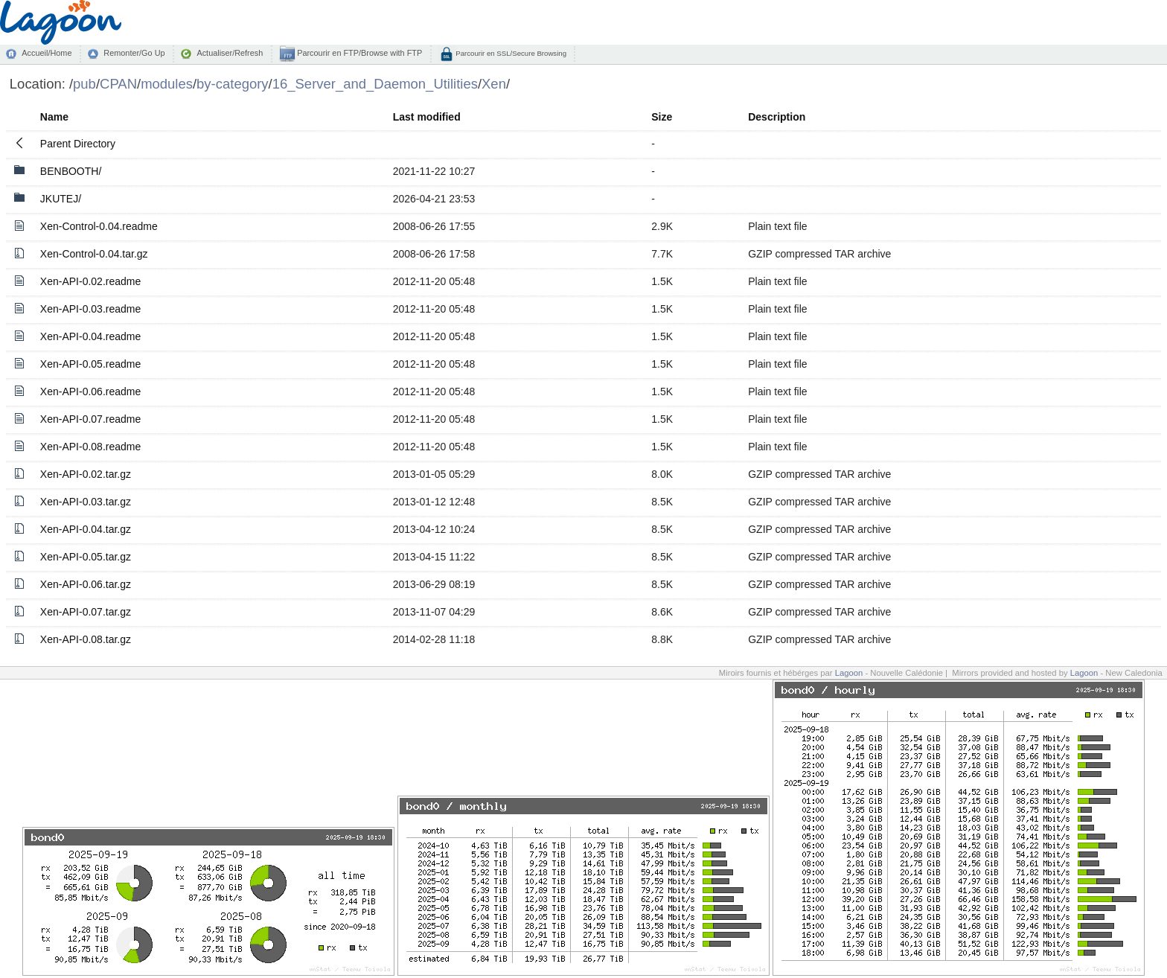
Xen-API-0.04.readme (90, 336)
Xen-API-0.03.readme (90, 309)
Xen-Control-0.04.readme (99, 226)
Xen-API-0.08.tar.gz (85, 639)
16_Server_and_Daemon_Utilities (375, 84)
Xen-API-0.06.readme (90, 391)
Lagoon (849, 672)
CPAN (118, 84)
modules (167, 84)
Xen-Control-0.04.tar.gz (94, 254)
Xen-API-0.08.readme (90, 447)
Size (661, 117)
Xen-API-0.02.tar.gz (85, 474)
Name (54, 117)
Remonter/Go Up (133, 52)
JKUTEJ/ (60, 199)
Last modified (427, 117)
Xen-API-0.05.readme (90, 364)
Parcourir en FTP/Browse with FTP (358, 52)
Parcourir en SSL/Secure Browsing (510, 53)
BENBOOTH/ (70, 171)
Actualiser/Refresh (229, 52)
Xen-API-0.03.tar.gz (85, 502)
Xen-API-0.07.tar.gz (85, 612)
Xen (494, 84)
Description (776, 117)
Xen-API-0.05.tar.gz (85, 557)
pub (84, 84)
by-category (232, 84)
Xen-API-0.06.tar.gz (85, 584)
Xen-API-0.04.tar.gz (85, 529)
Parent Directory (77, 144)
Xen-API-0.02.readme (90, 281)
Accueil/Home (46, 52)
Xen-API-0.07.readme (90, 419)
